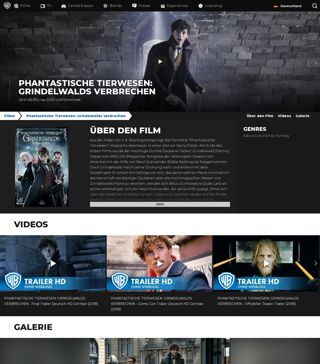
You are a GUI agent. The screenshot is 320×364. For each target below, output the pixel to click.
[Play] (160, 62)
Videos (284, 116)
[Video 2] (316, 263)
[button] (53, 263)
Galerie (303, 116)
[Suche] (315, 5)
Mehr (160, 204)
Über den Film (260, 116)
